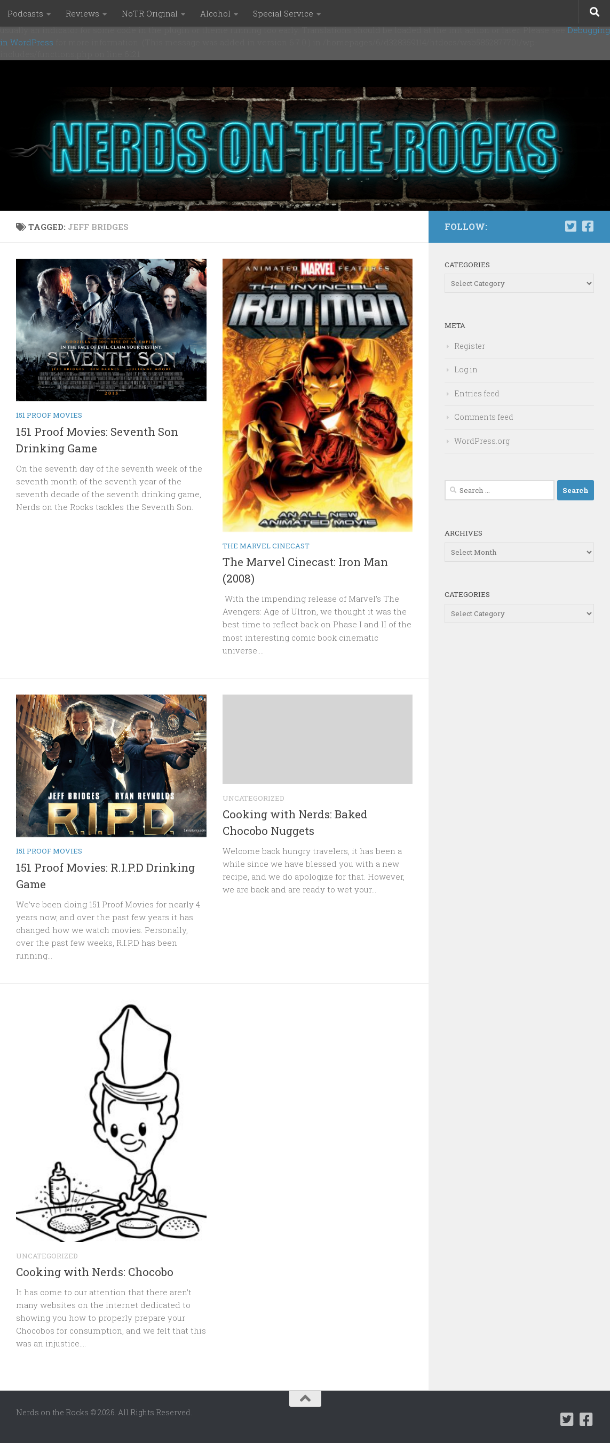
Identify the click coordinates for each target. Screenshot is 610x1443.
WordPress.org (482, 441)
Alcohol (215, 13)
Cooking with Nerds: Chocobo (94, 1271)
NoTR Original (150, 13)
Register (469, 346)
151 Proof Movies (49, 415)
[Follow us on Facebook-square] (587, 226)
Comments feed (483, 417)
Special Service (283, 13)
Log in (466, 369)
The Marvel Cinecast (266, 546)
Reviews (82, 13)
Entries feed (477, 393)
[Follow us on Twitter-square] (570, 226)
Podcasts (25, 13)
